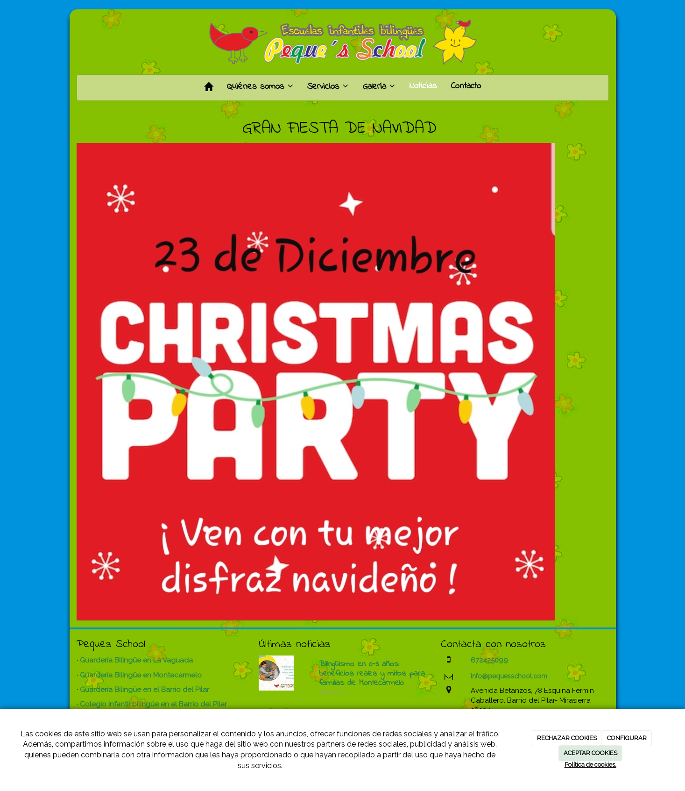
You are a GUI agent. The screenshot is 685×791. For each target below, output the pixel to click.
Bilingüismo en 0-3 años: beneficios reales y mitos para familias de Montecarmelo (372, 673)
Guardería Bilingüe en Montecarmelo (141, 675)
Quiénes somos (260, 86)
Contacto (466, 86)
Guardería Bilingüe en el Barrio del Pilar (144, 689)
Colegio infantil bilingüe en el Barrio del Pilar (153, 704)
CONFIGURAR (627, 737)
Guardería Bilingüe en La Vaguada (136, 660)
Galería (378, 86)
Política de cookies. (590, 764)
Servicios (327, 86)
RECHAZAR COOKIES (567, 737)
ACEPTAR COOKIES (590, 752)
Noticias (423, 86)
